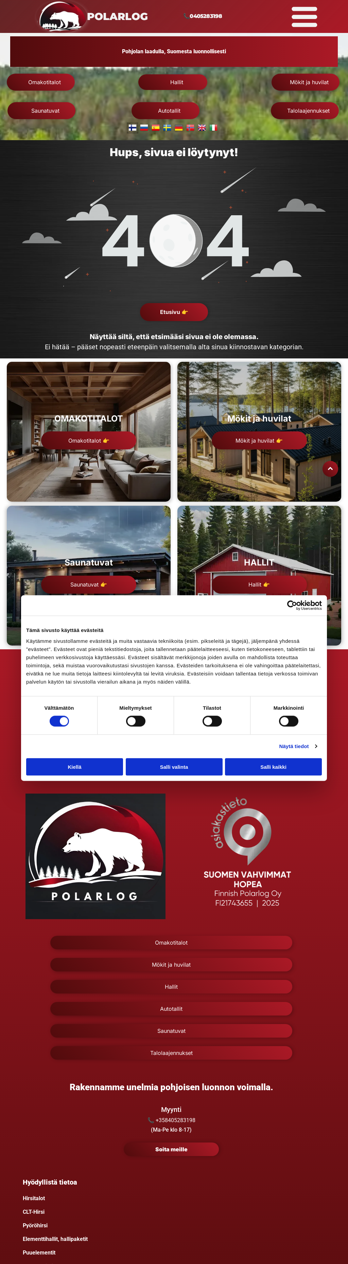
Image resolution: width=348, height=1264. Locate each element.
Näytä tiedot (294, 746)
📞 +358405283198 (171, 1120)
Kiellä (74, 767)
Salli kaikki (273, 767)
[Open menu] (304, 16)
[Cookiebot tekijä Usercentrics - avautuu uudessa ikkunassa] (292, 605)
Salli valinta (174, 767)
